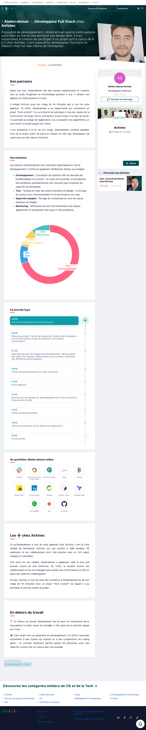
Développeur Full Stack (17, 664)
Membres (42, 711)
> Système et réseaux (49, 702)
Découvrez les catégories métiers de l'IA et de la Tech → (50, 686)
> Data (77, 694)
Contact (42, 716)
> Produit (113, 698)
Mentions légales (46, 721)
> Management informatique (87, 698)
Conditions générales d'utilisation (90, 719)
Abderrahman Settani (119, 86)
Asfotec (120, 127)
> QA (5, 702)
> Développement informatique (124, 694)
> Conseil (7, 694)
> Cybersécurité (46, 694)
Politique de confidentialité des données (89, 712)
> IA (40, 698)
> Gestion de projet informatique (19, 698)
